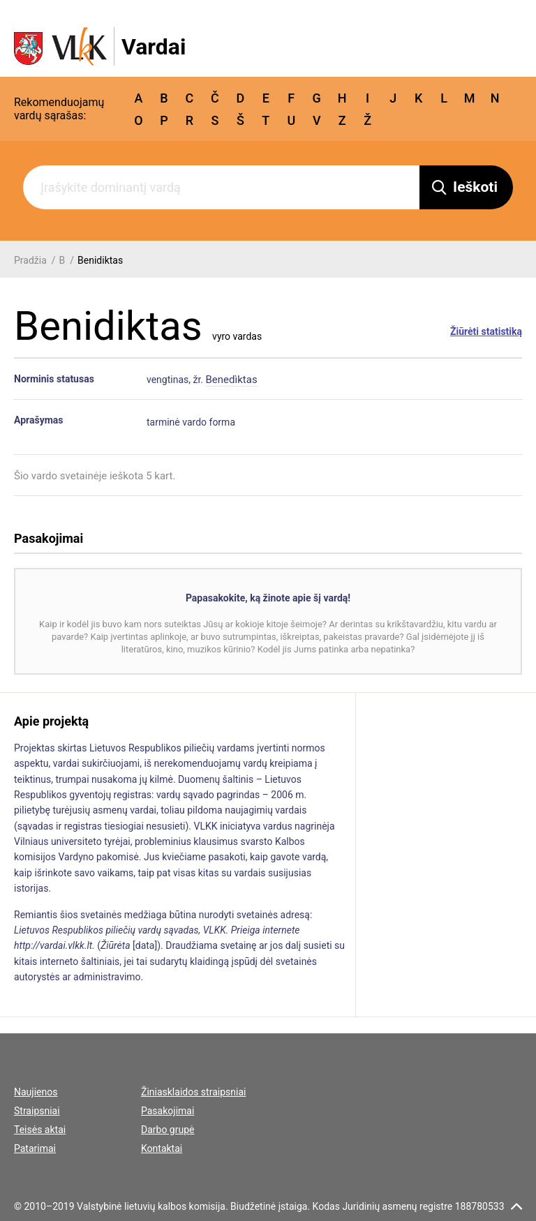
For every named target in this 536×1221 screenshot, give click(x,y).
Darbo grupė (167, 1129)
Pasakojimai (167, 1110)
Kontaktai (161, 1148)
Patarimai (35, 1148)
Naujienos (35, 1092)
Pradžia (30, 260)
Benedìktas (232, 379)
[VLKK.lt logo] (100, 46)
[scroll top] (516, 1206)
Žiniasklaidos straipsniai (193, 1092)
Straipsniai (37, 1110)
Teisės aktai (40, 1129)
